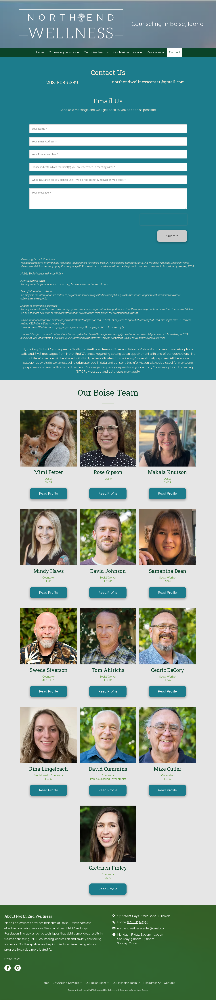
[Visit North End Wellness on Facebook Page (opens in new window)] (7, 968)
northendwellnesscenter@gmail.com (142, 928)
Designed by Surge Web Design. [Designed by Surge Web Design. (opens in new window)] (134, 990)
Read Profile (48, 493)
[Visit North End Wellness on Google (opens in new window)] (17, 968)
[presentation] (163, 219)
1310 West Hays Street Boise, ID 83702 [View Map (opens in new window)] (143, 916)
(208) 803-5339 (137, 922)
